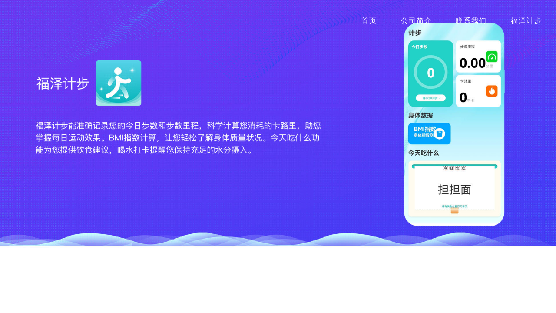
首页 (369, 20)
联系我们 (471, 20)
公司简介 (416, 20)
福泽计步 (526, 20)
